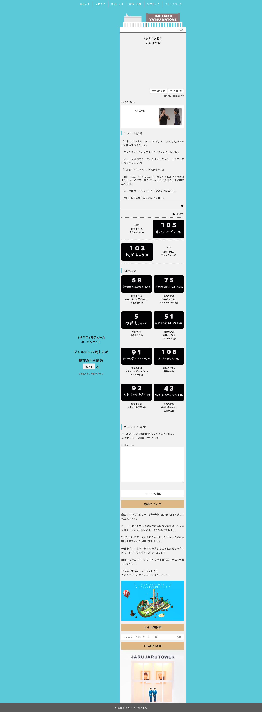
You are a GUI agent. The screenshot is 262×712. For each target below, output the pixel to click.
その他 (179, 213)
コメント (127, 445)
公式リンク (153, 4)
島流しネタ (117, 4)
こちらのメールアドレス (134, 575)
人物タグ (100, 4)
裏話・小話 (135, 4)
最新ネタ (85, 4)
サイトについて (173, 4)
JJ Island (153, 604)
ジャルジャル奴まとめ (90, 351)
